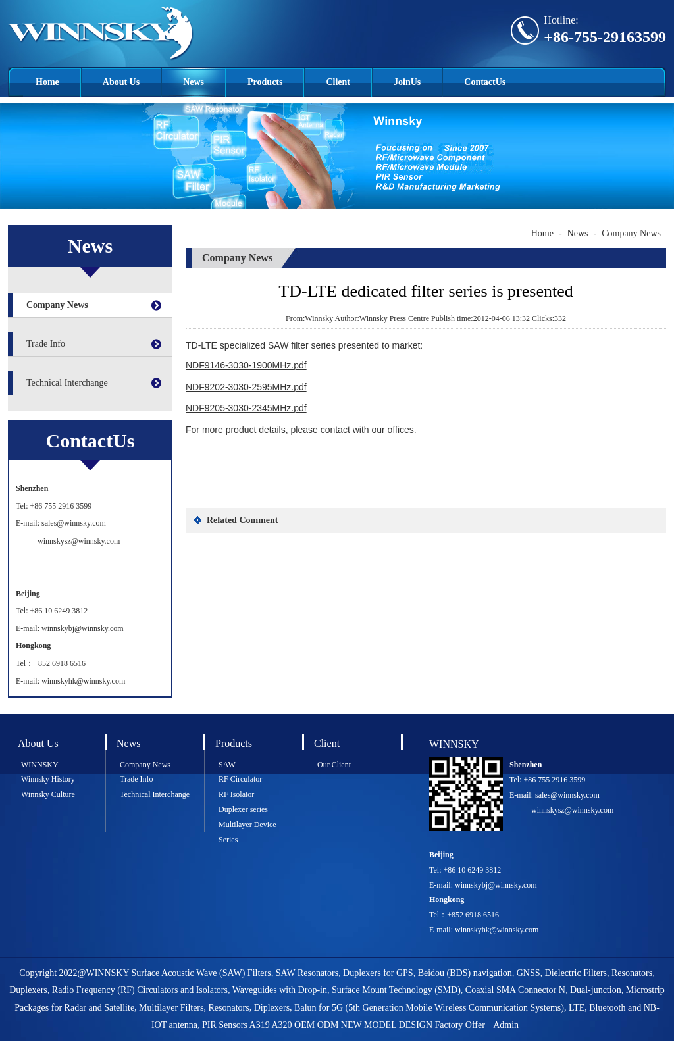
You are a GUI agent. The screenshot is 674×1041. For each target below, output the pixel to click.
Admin (506, 1025)
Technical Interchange (67, 383)
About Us (121, 82)
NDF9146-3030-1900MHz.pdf (246, 365)
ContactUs (485, 82)
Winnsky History (48, 779)
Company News (57, 305)
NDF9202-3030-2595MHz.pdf (246, 387)
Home (47, 82)
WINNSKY (40, 764)
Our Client (334, 764)
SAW (227, 764)
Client (338, 82)
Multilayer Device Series (247, 832)
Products (264, 82)
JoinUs (407, 82)
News (193, 82)
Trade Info (45, 344)
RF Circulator (240, 779)
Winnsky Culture (48, 794)
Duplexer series (243, 809)
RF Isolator (236, 794)
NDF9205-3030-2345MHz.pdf (246, 408)
